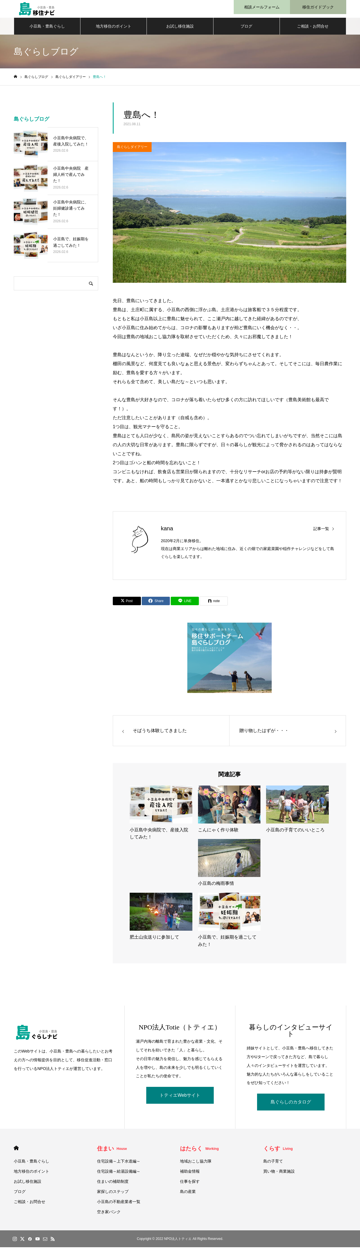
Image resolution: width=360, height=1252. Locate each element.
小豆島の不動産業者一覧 (118, 1206)
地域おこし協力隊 (196, 1166)
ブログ (246, 31)
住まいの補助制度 (113, 1186)
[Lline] (185, 606)
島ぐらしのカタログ (291, 1106)
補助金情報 (190, 1176)
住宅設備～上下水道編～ (118, 1166)
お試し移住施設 (180, 31)
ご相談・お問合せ (312, 31)
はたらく (199, 1153)
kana (167, 533)
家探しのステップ (113, 1196)
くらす (278, 1153)
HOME (16, 1152)
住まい (112, 1153)
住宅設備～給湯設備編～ (118, 1176)
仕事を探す (190, 1186)
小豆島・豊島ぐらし (47, 31)
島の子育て (273, 1166)
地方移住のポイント (113, 31)
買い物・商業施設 (279, 1176)
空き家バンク (109, 1216)
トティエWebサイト (179, 1100)
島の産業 (188, 1196)
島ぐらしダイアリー (132, 152)
